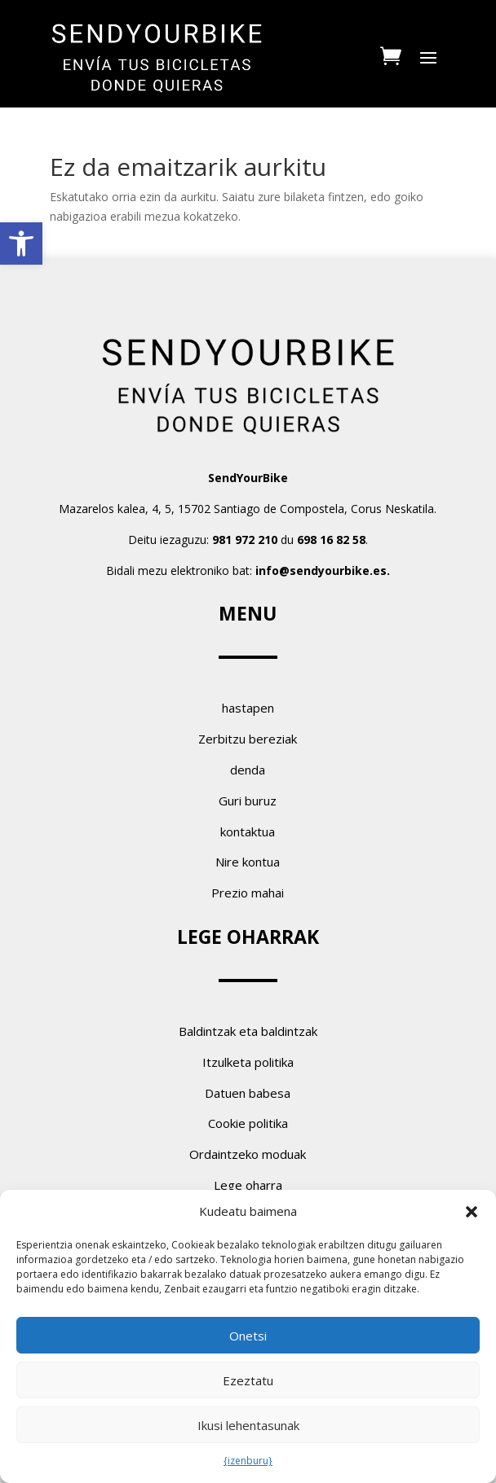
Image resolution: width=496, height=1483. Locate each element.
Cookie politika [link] (248, 1123)
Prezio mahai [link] (247, 892)
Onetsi (248, 1335)
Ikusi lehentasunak (248, 1425)
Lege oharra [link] (248, 1185)
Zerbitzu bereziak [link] (247, 739)
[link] (21, 243)
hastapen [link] (248, 708)
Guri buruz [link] (248, 800)
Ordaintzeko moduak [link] (247, 1154)
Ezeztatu (248, 1380)
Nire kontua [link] (247, 861)
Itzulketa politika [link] (248, 1062)
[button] (471, 1212)
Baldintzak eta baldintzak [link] (248, 1031)
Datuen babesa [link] (247, 1093)
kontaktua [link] (247, 831)
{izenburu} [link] (248, 1461)
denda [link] (247, 769)
